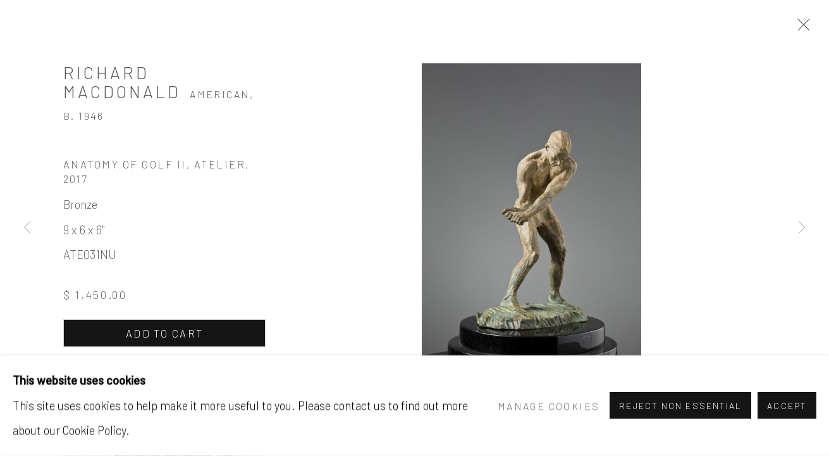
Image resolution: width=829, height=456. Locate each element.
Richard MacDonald (122, 81)
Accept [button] (787, 406)
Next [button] (802, 228)
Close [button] (800, 28)
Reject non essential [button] (680, 406)
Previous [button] (27, 228)
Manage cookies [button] (548, 406)
